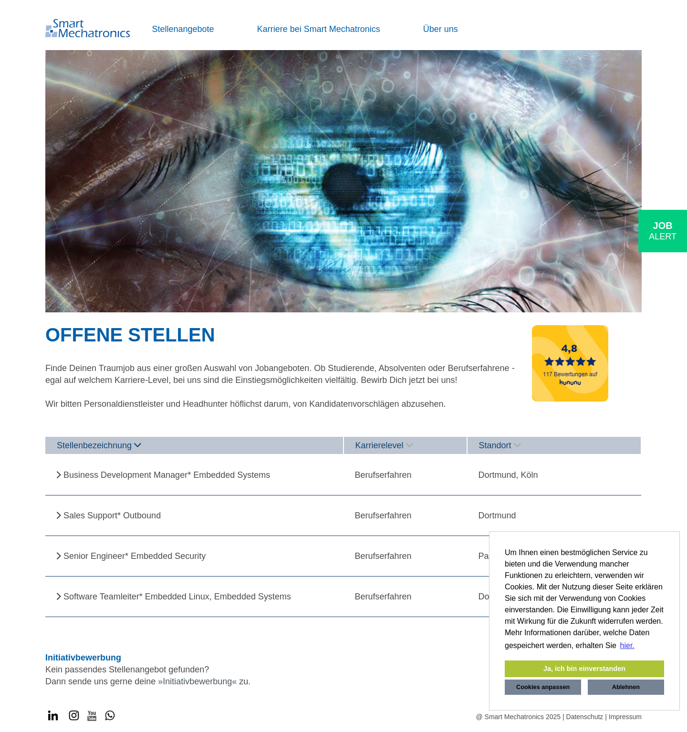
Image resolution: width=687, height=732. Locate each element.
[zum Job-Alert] (662, 231)
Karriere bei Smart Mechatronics (318, 29)
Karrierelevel (384, 445)
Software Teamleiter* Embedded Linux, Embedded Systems (177, 596)
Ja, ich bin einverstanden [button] (584, 668)
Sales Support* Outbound (112, 515)
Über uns (440, 29)
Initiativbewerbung (197, 681)
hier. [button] (627, 645)
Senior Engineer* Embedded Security (134, 556)
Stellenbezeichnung (99, 445)
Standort (500, 445)
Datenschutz (585, 717)
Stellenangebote (183, 29)
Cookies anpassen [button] (543, 687)
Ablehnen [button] (626, 687)
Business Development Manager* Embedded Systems (166, 475)
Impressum (625, 717)
